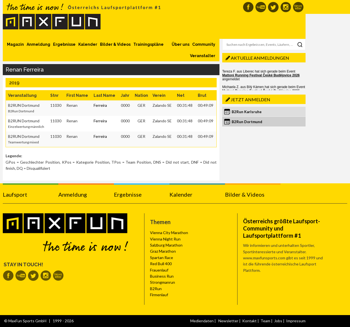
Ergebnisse (64, 44)
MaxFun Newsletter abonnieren (298, 7)
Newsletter (228, 320)
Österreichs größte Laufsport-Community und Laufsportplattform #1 (281, 228)
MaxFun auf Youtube (260, 7)
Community (203, 44)
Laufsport (15, 194)
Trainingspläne (148, 44)
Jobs (278, 320)
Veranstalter (202, 56)
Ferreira (100, 105)
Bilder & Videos (115, 44)
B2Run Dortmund (247, 122)
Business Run (162, 276)
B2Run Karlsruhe (247, 112)
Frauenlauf (159, 270)
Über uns (180, 44)
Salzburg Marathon (166, 245)
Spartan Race (161, 257)
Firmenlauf (159, 294)
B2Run (156, 288)
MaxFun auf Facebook (248, 7)
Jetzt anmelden (250, 99)
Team (265, 320)
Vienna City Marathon (169, 232)
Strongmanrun (162, 282)
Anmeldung (38, 44)
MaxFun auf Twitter (273, 7)
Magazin (15, 44)
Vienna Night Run (165, 239)
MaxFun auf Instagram (285, 7)
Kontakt (249, 320)
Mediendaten (202, 320)
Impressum (296, 320)
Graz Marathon (163, 251)
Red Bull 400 (161, 263)
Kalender (87, 44)
